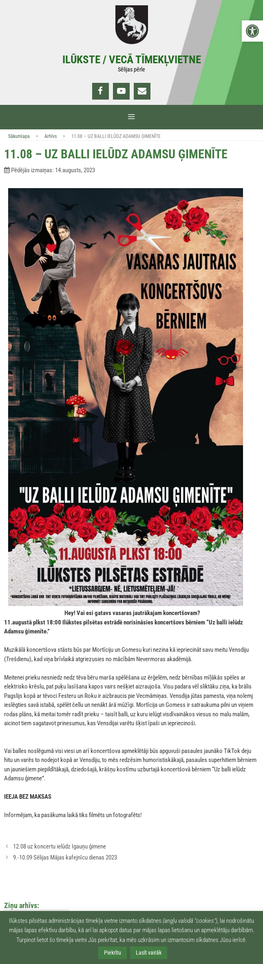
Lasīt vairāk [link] (148, 952)
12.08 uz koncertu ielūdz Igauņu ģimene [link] (59, 846)
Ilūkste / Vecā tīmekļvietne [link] (131, 59)
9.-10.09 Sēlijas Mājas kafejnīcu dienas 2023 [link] (65, 857)
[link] (252, 31)
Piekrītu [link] (112, 952)
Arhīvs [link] (50, 136)
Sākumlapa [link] (19, 136)
